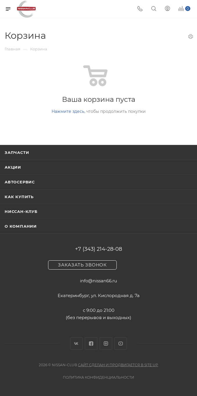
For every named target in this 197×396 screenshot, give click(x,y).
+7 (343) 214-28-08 (98, 249)
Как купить (19, 196)
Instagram (106, 343)
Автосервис (20, 182)
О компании (21, 226)
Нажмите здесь (68, 111)
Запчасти (17, 152)
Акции (13, 167)
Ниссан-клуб (21, 211)
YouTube (120, 343)
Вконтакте (76, 343)
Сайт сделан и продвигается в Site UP (118, 365)
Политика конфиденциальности (98, 377)
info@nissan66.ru (98, 280)
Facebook (91, 343)
